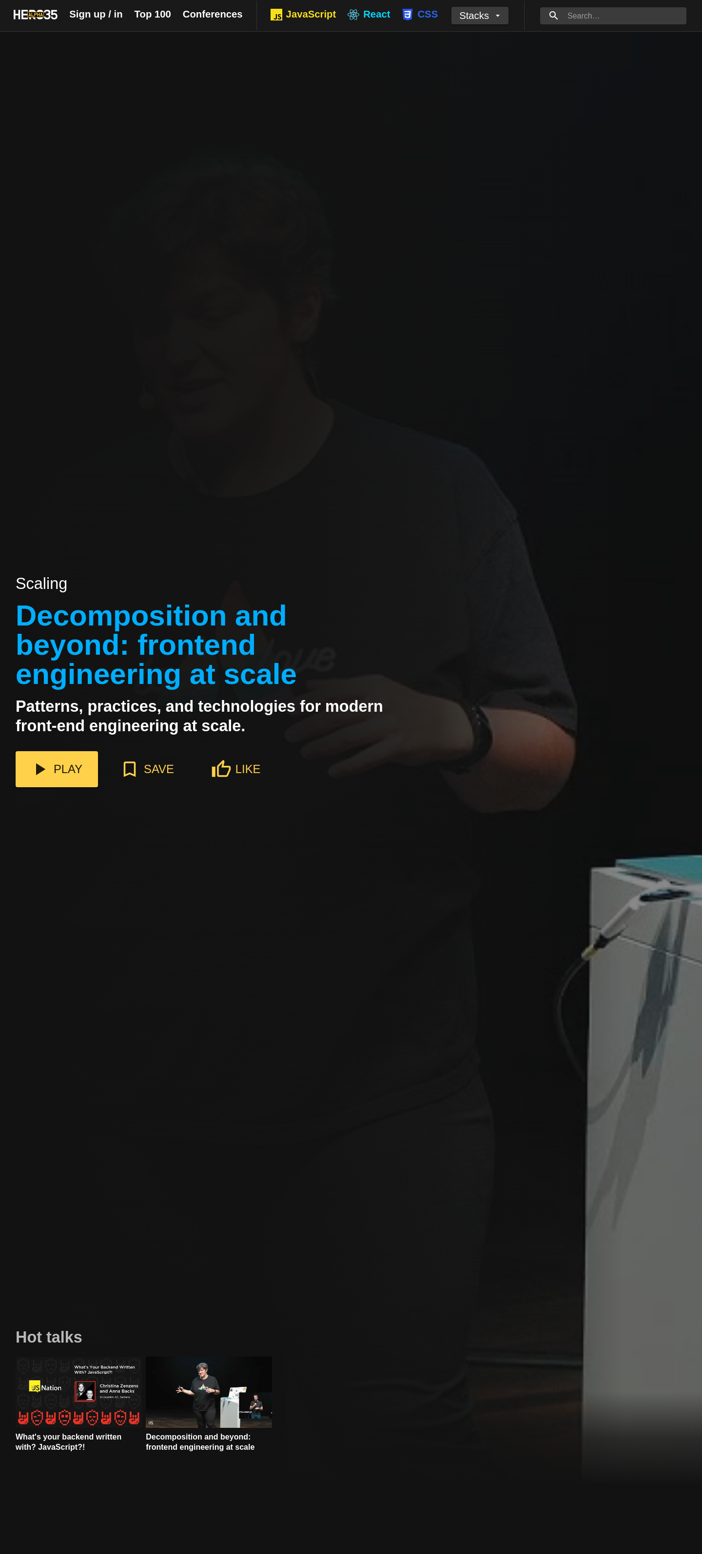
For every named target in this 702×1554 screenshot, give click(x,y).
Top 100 (153, 14)
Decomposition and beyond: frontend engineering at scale (156, 645)
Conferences (213, 14)
